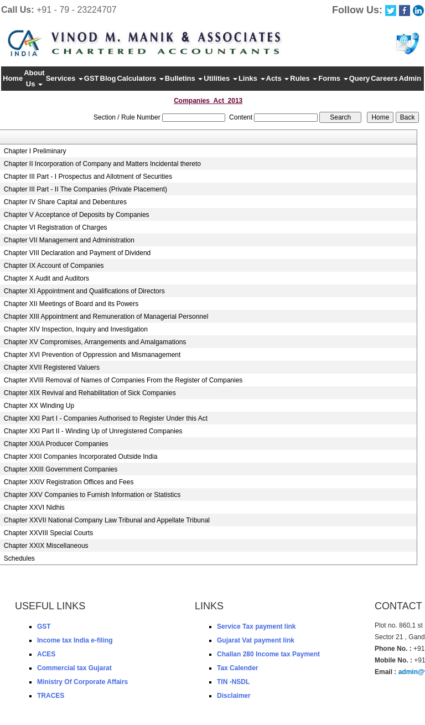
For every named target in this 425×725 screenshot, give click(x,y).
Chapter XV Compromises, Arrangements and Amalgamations (95, 342)
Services (64, 78)
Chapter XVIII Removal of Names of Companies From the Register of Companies (123, 380)
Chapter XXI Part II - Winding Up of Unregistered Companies (93, 431)
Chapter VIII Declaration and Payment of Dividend (77, 253)
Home (13, 78)
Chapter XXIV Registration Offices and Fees (69, 482)
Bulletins (184, 78)
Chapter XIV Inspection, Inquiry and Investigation (76, 329)
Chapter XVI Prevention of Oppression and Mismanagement (92, 355)
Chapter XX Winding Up (39, 406)
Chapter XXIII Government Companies (60, 469)
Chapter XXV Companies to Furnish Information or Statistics (92, 495)
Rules (303, 78)
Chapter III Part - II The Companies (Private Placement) (85, 189)
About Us (34, 78)
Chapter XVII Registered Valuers (52, 367)
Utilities (220, 78)
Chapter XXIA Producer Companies (56, 444)
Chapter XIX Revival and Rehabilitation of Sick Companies (90, 393)
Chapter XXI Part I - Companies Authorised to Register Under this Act (106, 418)
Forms (333, 78)
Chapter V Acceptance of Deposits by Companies (76, 215)
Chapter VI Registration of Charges (55, 227)
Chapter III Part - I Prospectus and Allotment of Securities (88, 176)
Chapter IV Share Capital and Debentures (65, 202)
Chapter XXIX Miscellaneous (46, 546)
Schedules (19, 558)
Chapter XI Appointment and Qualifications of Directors (84, 291)
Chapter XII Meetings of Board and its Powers (71, 304)
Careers (384, 78)
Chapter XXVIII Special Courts (48, 533)
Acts (277, 78)
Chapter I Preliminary (35, 151)
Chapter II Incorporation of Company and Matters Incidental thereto (102, 164)
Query (359, 78)
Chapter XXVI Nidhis (34, 507)
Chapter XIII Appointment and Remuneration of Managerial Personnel (106, 316)
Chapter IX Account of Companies (54, 266)
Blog (108, 78)
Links (252, 78)
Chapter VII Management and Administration (69, 240)
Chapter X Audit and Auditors (46, 278)
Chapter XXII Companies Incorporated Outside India (81, 456)
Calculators (140, 78)
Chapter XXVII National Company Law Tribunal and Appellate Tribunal (107, 520)
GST (91, 78)
